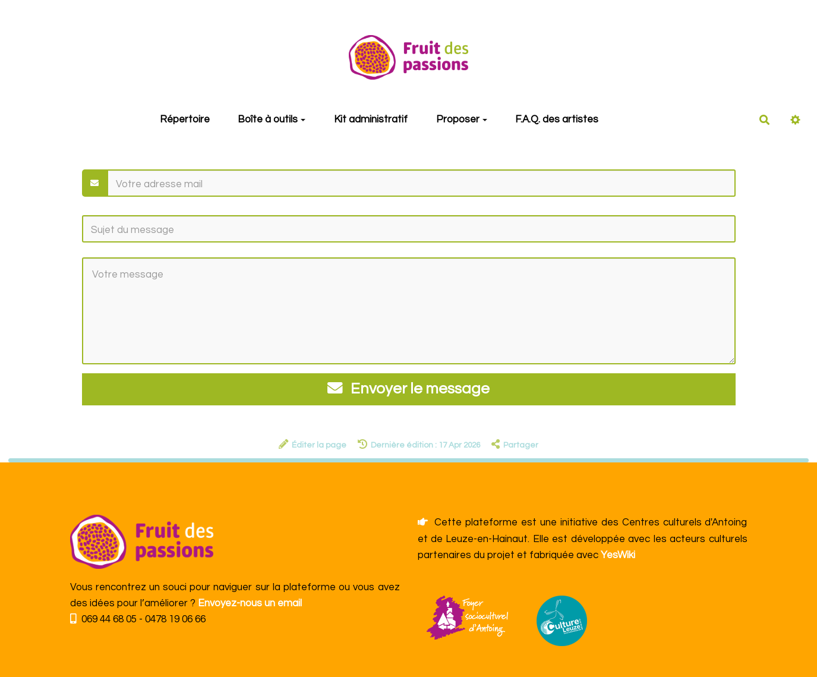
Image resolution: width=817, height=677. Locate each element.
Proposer (461, 119)
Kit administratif (371, 119)
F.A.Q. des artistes (556, 119)
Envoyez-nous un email (250, 603)
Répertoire (185, 119)
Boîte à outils (271, 119)
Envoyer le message (408, 388)
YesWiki (618, 555)
